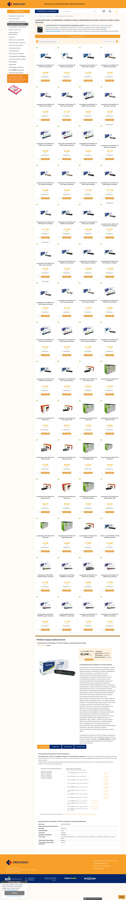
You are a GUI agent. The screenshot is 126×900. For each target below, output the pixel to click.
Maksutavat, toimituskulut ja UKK (92, 899)
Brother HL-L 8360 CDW (46, 775)
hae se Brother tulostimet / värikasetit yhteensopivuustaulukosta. (79, 814)
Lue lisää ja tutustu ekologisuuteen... (77, 36)
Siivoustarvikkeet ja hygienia (16, 42)
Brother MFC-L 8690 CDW (46, 776)
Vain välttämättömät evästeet (14, 896)
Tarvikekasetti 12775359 (106, 794)
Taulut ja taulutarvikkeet (15, 45)
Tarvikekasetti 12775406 (106, 777)
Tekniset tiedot (43, 746)
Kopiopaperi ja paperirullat (16, 16)
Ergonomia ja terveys (14, 30)
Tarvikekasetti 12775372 (106, 791)
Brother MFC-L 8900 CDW (46, 778)
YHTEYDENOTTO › (98, 868)
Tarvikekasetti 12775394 (106, 784)
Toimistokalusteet (13, 51)
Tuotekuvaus (55, 746)
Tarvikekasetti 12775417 (106, 780)
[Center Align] (37, 41)
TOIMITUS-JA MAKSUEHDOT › (102, 866)
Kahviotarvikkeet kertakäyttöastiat (13, 33)
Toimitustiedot (68, 746)
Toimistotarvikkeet (14, 19)
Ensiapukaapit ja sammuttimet (17, 27)
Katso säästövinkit (16, 70)
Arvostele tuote (80, 746)
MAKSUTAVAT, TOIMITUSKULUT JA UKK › (105, 861)
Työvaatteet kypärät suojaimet (17, 59)
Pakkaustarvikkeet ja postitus (17, 21)
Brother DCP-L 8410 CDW (46, 772)
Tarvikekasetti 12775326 (106, 787)
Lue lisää (108, 657)
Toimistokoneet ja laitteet (16, 53)
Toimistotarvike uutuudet (15, 73)
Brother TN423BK (95, 801)
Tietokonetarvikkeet (14, 48)
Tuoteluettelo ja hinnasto (15, 67)
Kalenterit (11, 37)
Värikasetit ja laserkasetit (16, 24)
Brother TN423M (94, 806)
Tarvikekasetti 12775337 (106, 798)
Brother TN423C (94, 803)
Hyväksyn (14, 893)
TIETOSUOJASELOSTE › (100, 863)
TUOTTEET (18, 11)
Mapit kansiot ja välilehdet (16, 40)
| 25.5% (88, 651)
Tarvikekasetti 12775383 (106, 773)
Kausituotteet (12, 62)
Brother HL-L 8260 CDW (46, 774)
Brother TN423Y (94, 808)
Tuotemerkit (12, 64)
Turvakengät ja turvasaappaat (17, 56)
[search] (94, 11)
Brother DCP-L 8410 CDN (46, 771)
